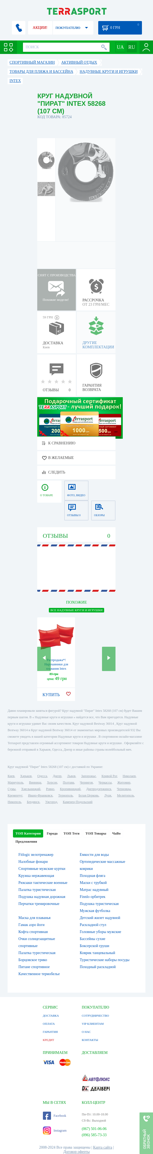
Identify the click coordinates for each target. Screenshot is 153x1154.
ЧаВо (116, 833)
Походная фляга (92, 876)
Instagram (55, 1130)
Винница (35, 782)
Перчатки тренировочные (38, 904)
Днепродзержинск (98, 789)
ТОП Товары (96, 833)
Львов (71, 776)
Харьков (26, 776)
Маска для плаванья (34, 918)
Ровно (50, 789)
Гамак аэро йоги (31, 925)
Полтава (68, 782)
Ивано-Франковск (40, 795)
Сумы (11, 789)
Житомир (123, 782)
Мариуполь (15, 782)
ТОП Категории (28, 833)
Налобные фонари (32, 862)
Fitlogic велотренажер (35, 855)
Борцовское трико (32, 960)
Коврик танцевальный (97, 953)
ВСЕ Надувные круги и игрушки (76, 610)
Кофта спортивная (33, 932)
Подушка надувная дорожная (41, 897)
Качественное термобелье (39, 974)
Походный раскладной (97, 967)
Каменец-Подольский (78, 802)
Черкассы (105, 782)
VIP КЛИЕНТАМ (93, 1023)
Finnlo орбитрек (92, 897)
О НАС (86, 1031)
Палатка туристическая (37, 890)
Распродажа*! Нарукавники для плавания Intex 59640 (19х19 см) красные (56, 668)
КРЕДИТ (48, 1039)
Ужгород (51, 802)
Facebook (54, 1116)
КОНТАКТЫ (90, 1039)
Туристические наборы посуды (104, 960)
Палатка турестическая (36, 953)
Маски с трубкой (93, 883)
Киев (11, 776)
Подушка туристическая (99, 904)
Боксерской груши (94, 946)
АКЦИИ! (40, 28)
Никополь (14, 802)
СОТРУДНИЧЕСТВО (95, 1015)
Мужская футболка (95, 911)
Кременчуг (15, 795)
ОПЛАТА (49, 1023)
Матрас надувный (94, 890)
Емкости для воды (94, 855)
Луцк (107, 795)
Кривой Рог (109, 776)
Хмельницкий (30, 789)
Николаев (129, 776)
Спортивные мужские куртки (41, 869)
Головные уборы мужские (100, 932)
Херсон (52, 782)
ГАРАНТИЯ (50, 1031)
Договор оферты (76, 1152)
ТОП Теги (71, 833)
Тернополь (65, 795)
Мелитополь (125, 795)
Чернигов (86, 782)
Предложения (26, 841)
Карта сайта (102, 1147)
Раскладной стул (93, 925)
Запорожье (88, 776)
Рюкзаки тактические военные (42, 883)
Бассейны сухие (92, 939)
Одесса (42, 776)
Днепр (57, 776)
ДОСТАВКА (51, 1015)
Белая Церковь (88, 795)
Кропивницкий (70, 789)
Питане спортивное (34, 967)
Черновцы (124, 789)
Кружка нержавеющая (36, 876)
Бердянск (33, 802)
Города (52, 833)
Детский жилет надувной (100, 918)
